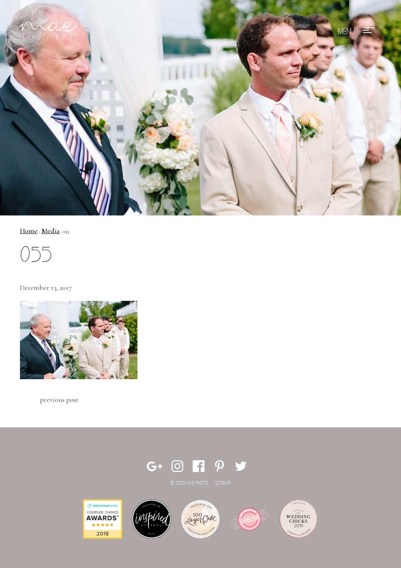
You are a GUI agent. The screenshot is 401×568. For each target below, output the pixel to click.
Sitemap (223, 483)
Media (51, 230)
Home (29, 230)
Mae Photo (49, 31)
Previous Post (59, 399)
